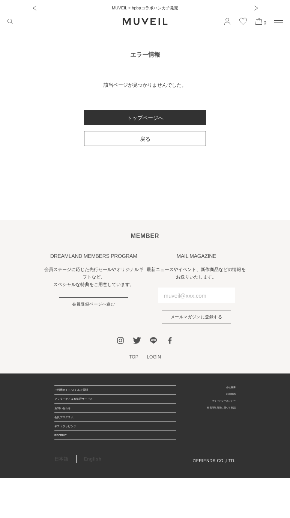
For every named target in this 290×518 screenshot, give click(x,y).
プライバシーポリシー (214, 409)
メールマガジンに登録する (196, 317)
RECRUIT (65, 471)
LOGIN (154, 358)
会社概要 (227, 390)
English (93, 498)
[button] (34, 8)
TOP (133, 358)
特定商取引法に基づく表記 (210, 418)
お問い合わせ (68, 425)
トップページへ (145, 118)
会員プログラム (70, 441)
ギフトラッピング (73, 456)
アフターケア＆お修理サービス (87, 410)
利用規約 (227, 399)
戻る (145, 139)
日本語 (61, 498)
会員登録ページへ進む (93, 304)
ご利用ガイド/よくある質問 (83, 395)
